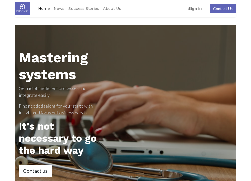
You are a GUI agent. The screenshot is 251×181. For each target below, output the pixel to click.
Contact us (35, 171)
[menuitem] (44, 9)
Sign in (195, 8)
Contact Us (223, 8)
